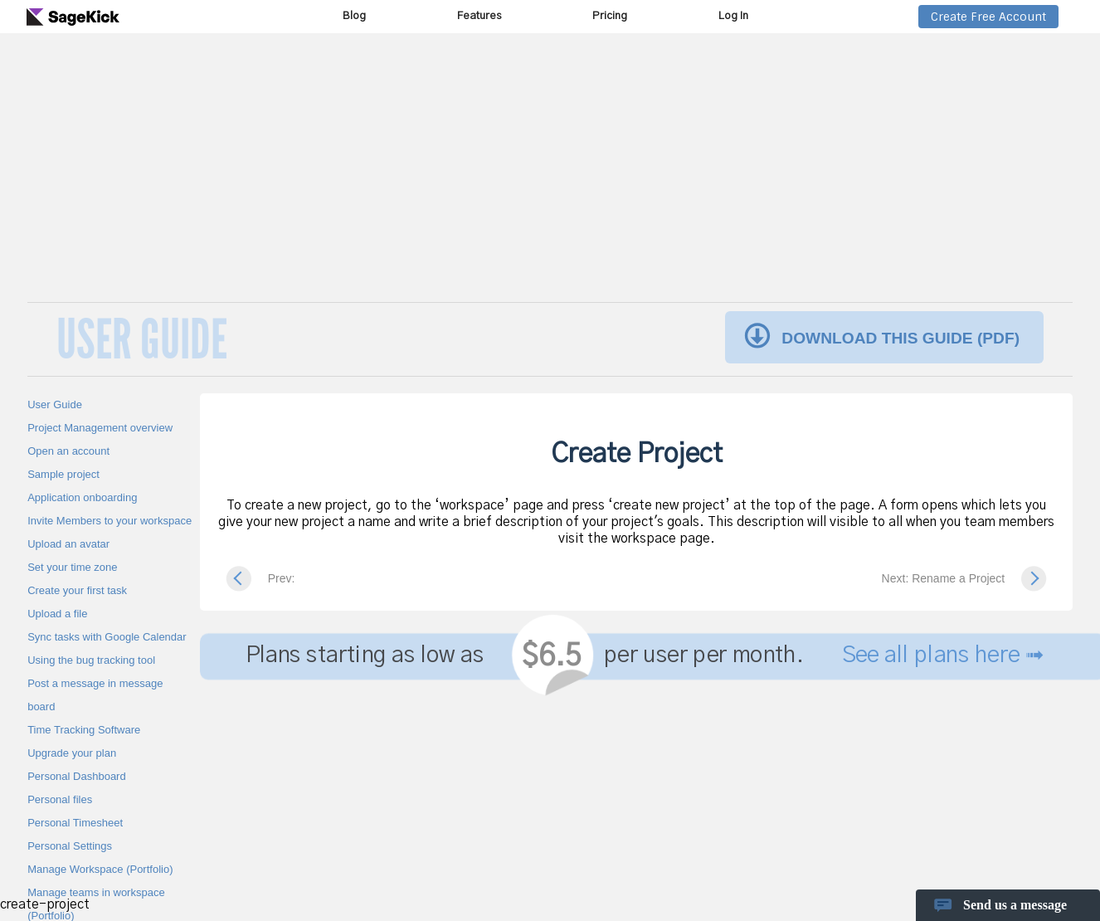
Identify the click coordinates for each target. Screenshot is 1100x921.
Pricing (609, 16)
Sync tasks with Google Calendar (106, 637)
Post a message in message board (95, 695)
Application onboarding (82, 497)
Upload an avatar (68, 544)
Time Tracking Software (83, 730)
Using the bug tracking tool (91, 660)
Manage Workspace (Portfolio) (100, 869)
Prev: (281, 578)
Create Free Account (988, 16)
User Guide (54, 404)
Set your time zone (72, 567)
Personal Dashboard (76, 776)
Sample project (63, 474)
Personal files (59, 799)
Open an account (68, 451)
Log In (733, 16)
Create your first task (77, 590)
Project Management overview (100, 428)
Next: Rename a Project (943, 578)
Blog (354, 16)
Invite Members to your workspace (109, 520)
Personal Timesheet (75, 822)
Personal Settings (69, 846)
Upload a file (57, 613)
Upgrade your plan (71, 753)
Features (479, 16)
